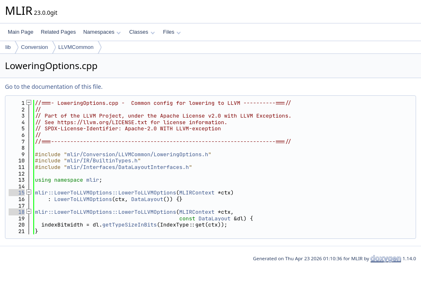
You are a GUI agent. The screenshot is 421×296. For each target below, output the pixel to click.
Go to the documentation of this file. (53, 86)
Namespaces (101, 32)
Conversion (34, 47)
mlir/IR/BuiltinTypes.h (102, 160)
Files (172, 32)
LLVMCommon (76, 47)
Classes (142, 32)
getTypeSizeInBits (129, 224)
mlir (92, 179)
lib (8, 47)
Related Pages (58, 32)
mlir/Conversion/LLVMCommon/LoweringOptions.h (137, 154)
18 (17, 211)
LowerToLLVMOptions (83, 199)
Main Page (20, 32)
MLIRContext (197, 192)
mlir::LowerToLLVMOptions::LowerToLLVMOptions (105, 192)
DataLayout (147, 199)
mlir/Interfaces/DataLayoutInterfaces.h (128, 167)
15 (17, 192)
